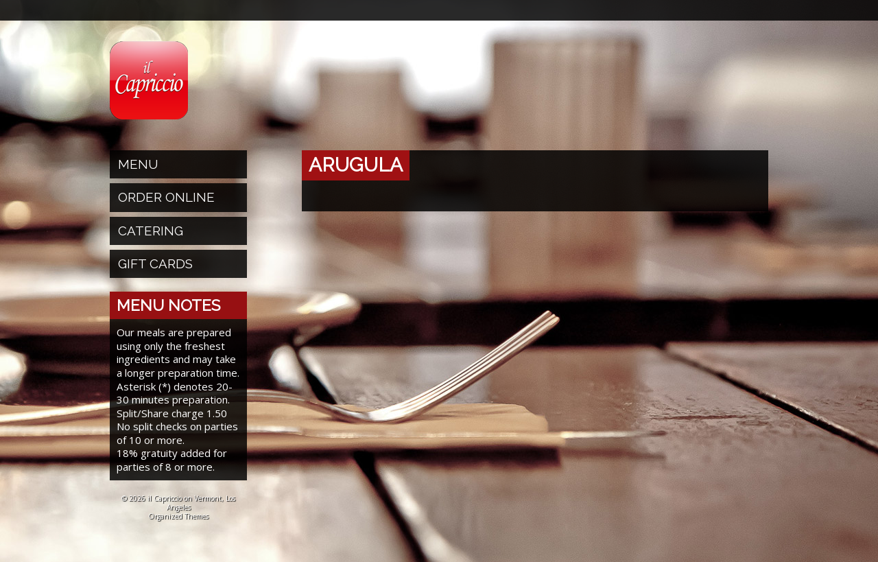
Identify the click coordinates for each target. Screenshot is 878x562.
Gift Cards (155, 263)
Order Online (166, 196)
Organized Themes (178, 516)
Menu (138, 164)
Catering (150, 230)
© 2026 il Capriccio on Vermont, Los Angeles (178, 502)
